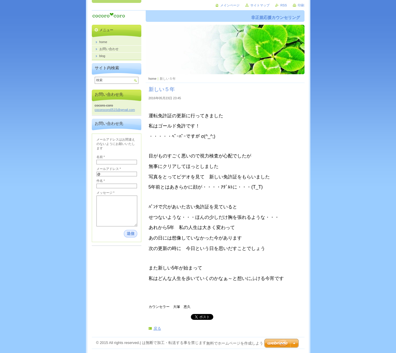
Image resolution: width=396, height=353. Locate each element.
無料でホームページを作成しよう (234, 343)
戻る (157, 328)
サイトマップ (260, 5)
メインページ (230, 5)
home (152, 78)
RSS (283, 5)
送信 (130, 233)
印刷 (301, 5)
